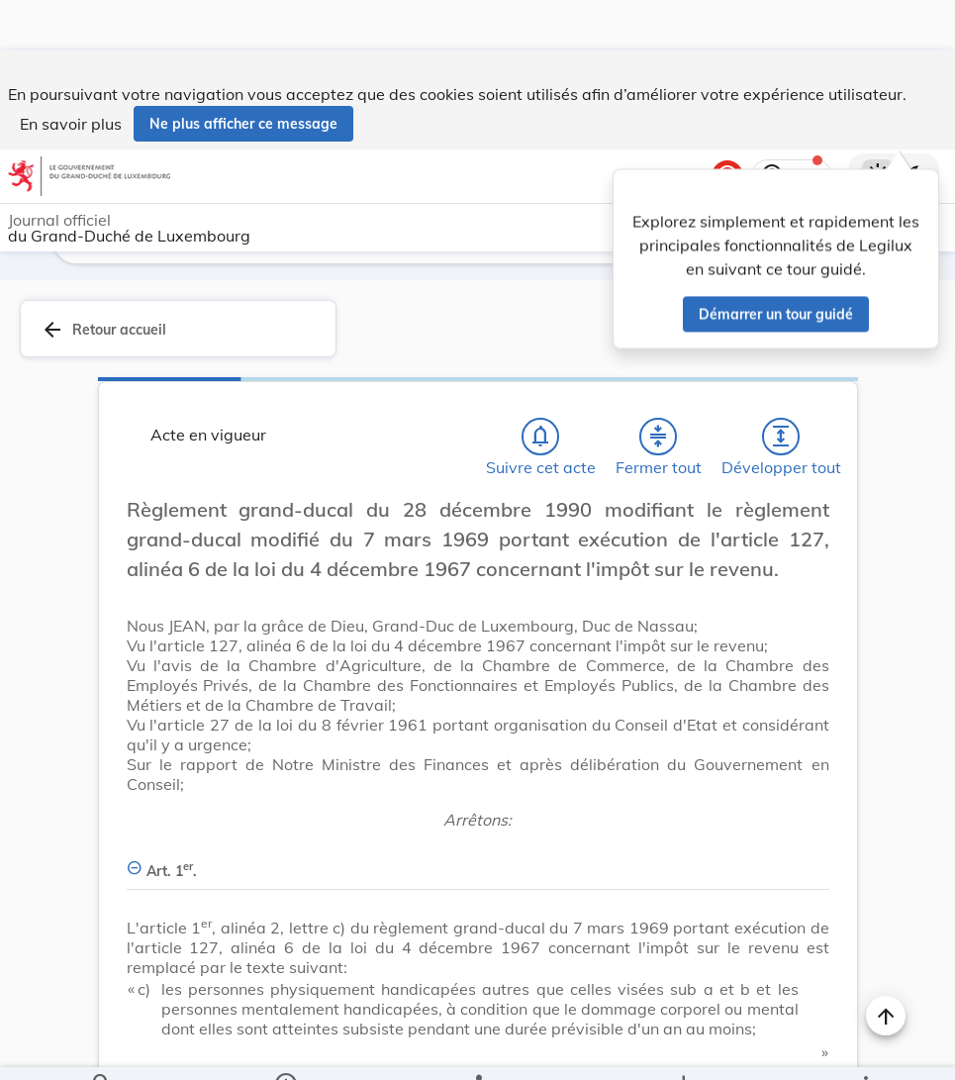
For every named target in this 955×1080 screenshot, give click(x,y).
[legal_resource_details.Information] (284, 1048)
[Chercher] (102, 1048)
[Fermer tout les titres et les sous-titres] (658, 386)
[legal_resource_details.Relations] (477, 1048)
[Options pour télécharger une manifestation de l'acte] (682, 1048)
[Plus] (865, 1048)
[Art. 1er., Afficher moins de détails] (478, 809)
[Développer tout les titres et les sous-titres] (781, 386)
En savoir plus (71, 73)
